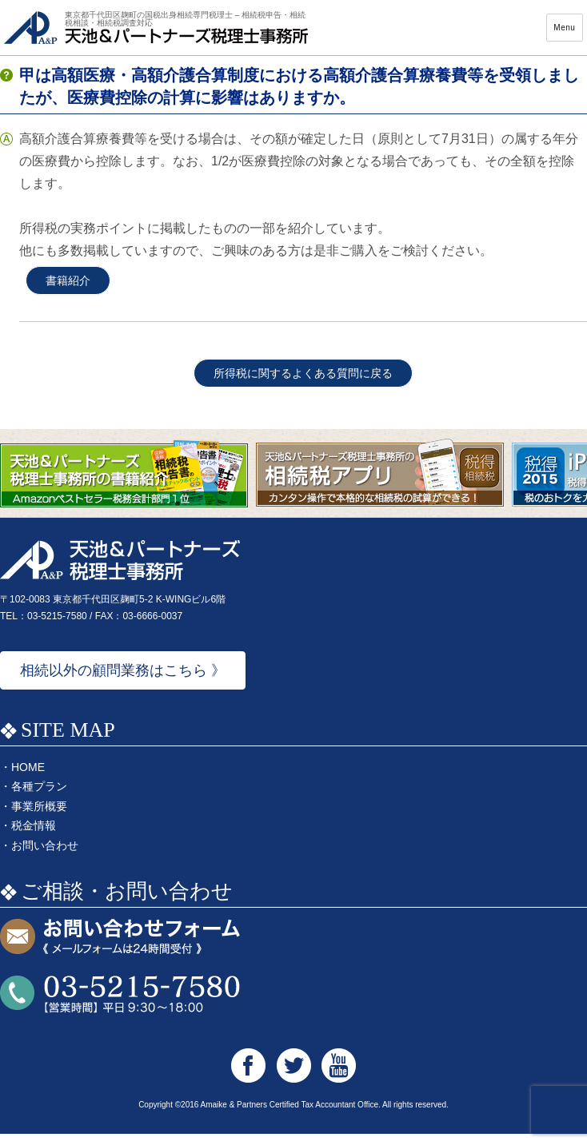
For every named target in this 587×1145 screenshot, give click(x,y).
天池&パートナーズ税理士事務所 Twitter (294, 1077)
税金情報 (33, 836)
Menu (564, 33)
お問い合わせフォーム (120, 949)
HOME (28, 778)
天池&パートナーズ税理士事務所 (156, 33)
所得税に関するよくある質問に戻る (303, 384)
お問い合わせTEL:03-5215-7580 (120, 1005)
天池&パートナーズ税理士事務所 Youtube (338, 1077)
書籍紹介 (68, 291)
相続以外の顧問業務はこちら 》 (123, 682)
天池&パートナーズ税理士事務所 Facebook (248, 1077)
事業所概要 (39, 817)
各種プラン (39, 797)
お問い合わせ (44, 856)
